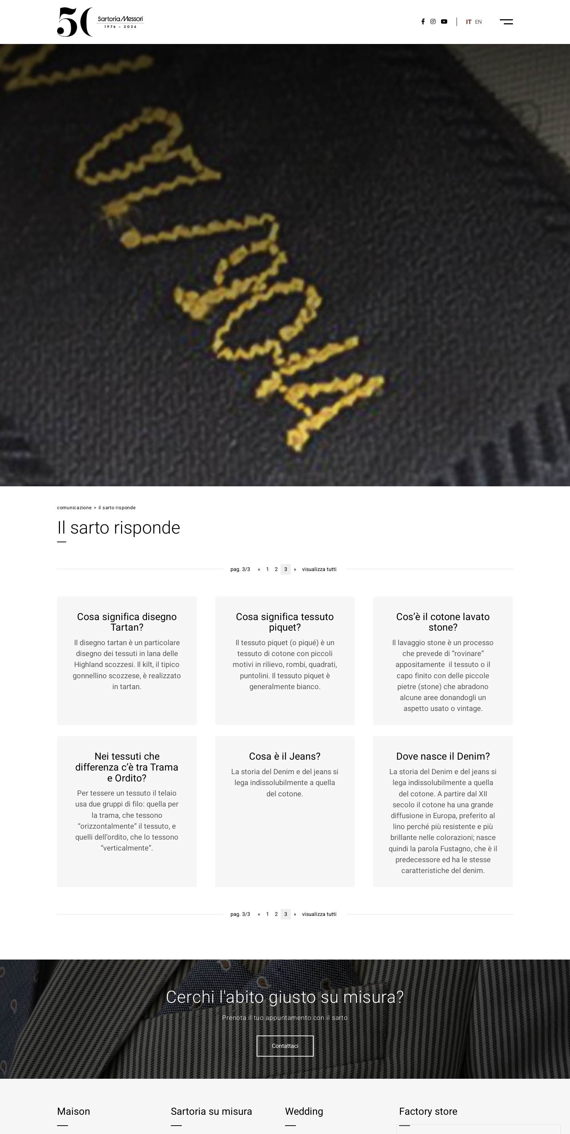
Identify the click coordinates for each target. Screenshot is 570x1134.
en (478, 22)
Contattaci (285, 1046)
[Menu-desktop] (506, 21)
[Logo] (100, 22)
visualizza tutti (319, 569)
